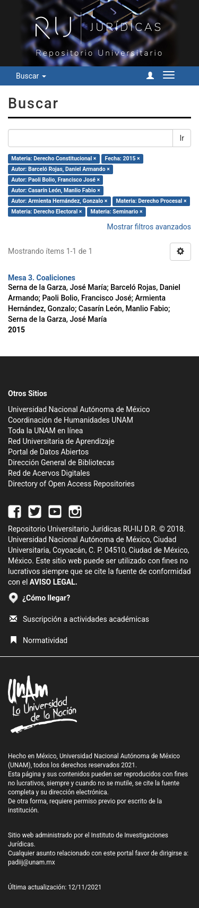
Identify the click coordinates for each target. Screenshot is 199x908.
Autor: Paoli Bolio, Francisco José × (55, 179)
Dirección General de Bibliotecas (61, 462)
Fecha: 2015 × (122, 158)
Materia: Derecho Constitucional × (53, 158)
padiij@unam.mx (31, 862)
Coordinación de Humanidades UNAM (70, 420)
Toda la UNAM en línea (45, 430)
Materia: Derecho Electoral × (46, 211)
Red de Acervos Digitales (49, 473)
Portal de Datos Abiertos (48, 452)
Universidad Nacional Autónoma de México (79, 409)
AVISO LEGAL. (53, 582)
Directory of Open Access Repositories (71, 483)
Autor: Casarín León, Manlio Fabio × (55, 190)
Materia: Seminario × (116, 211)
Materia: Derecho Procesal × (151, 201)
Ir (181, 138)
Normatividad (38, 640)
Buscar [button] (31, 76)
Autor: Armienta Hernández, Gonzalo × (59, 201)
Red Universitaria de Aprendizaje (61, 441)
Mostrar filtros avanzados (149, 226)
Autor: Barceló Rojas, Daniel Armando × (60, 169)
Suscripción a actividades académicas (79, 619)
